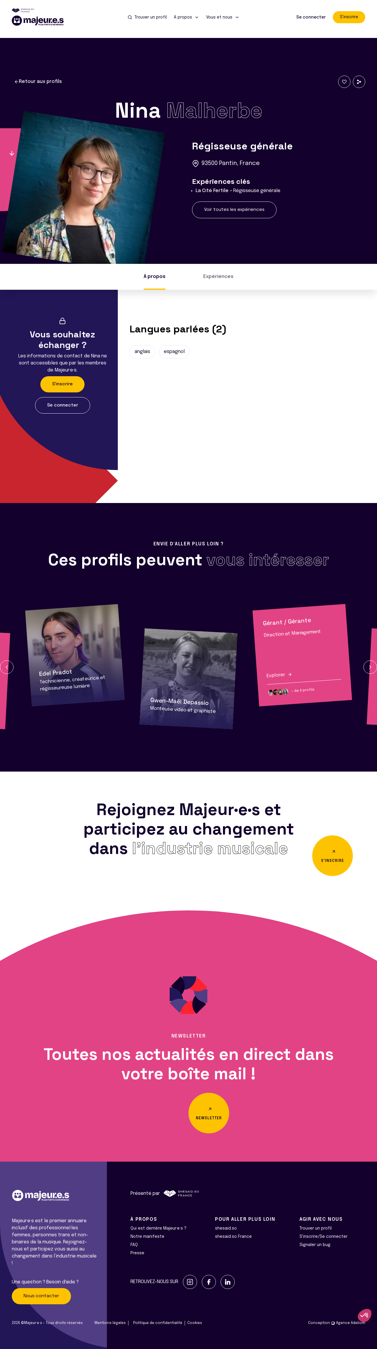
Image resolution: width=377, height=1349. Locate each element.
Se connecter (311, 17)
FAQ (134, 1245)
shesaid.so (226, 1228)
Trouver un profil (316, 1228)
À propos (155, 276)
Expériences (218, 276)
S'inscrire (349, 17)
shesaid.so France (233, 1237)
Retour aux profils (38, 81)
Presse (137, 1253)
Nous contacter (41, 1296)
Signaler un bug (315, 1245)
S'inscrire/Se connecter (324, 1237)
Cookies (194, 1323)
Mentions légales (110, 1323)
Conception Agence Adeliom (336, 1323)
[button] (7, 667)
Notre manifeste (147, 1237)
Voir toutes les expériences (234, 209)
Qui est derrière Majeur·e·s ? (158, 1228)
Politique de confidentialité (157, 1323)
